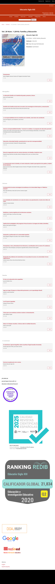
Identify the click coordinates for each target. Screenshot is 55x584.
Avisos (44, 16)
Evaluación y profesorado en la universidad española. (16, 234)
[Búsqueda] (25, 20)
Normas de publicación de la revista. (12, 362)
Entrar (53, 1)
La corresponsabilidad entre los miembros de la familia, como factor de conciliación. (24, 117)
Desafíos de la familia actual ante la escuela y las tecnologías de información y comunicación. (26, 106)
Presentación (6, 74)
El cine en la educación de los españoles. (13, 279)
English (3, 564)
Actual (10, 16)
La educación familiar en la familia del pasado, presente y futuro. (19, 95)
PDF (50, 80)
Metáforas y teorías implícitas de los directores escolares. (17, 212)
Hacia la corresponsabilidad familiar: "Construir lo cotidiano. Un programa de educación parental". (27, 128)
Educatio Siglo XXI (27, 9)
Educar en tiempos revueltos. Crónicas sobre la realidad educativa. (19, 323)
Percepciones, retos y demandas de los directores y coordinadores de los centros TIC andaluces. (26, 245)
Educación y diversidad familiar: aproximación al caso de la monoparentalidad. (22, 141)
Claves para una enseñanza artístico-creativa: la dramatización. (18, 312)
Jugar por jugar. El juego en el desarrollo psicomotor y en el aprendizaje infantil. (22, 290)
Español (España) (6, 566)
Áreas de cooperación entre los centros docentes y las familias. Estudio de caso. (22, 152)
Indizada (30, 16)
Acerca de (23, 16)
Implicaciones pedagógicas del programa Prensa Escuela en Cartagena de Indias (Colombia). (25, 223)
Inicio (3, 24)
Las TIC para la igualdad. (9, 301)
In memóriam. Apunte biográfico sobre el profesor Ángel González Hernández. (22, 344)
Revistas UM (41, 1)
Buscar (33, 19)
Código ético (38, 16)
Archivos (16, 16)
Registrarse (47, 1)
